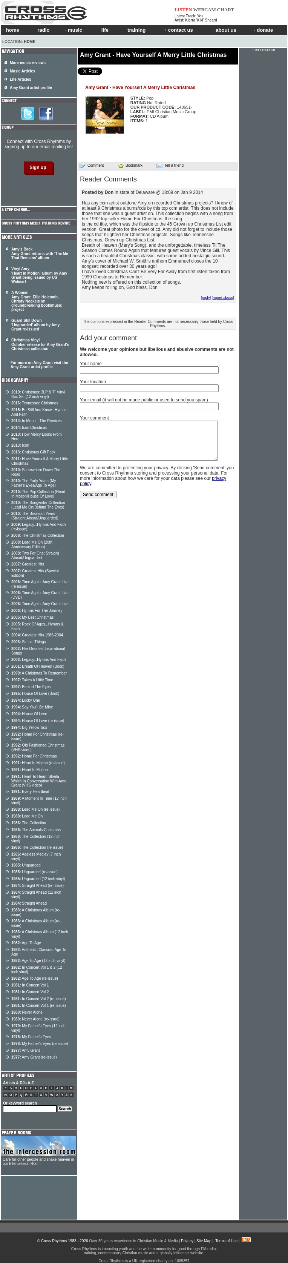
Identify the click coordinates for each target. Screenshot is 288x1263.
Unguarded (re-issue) (34, 872)
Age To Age (26, 943)
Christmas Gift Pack (33, 452)
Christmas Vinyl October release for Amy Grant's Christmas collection (40, 344)
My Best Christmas (32, 617)
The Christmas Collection (37, 535)
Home (29, 42)
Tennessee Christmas (34, 403)
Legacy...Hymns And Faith (38, 660)
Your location (93, 381)
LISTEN (183, 9)
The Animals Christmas (36, 830)
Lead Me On (27, 816)
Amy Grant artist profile (31, 88)
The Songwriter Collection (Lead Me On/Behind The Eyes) (38, 505)
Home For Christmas (34, 756)
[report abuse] (223, 297)
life (103, 30)
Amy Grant (25, 1050)
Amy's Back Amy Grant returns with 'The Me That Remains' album (39, 253)
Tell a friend (170, 165)
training (134, 30)
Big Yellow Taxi (29, 727)
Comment (92, 165)
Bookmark (130, 165)
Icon (20, 445)
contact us (179, 30)
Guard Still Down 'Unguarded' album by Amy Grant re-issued (35, 324)
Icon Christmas (29, 428)
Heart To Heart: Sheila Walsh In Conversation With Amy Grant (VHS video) (38, 780)
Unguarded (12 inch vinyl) (38, 879)
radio (41, 30)
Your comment (94, 418)
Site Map (203, 1241)
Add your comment (108, 338)
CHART (225, 9)
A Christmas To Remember (39, 673)
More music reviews (28, 63)
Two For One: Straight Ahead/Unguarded (35, 555)
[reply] (206, 297)
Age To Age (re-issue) (34, 978)
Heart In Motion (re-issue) (38, 763)
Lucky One (25, 700)
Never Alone (27, 1012)
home (11, 30)
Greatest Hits (27, 564)
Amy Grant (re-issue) (34, 1057)
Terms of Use (226, 1241)
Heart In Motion (29, 770)
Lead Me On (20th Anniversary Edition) (31, 544)
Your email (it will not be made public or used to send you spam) (144, 400)
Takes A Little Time (32, 680)
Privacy (187, 1241)
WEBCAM (204, 9)
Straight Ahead (29, 903)
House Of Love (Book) (35, 693)
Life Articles (20, 79)
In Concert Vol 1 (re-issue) (38, 1005)
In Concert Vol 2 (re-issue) (38, 999)
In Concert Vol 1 (30, 985)
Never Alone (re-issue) (35, 1019)
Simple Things (28, 642)
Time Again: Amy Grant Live (40, 604)
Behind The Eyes (31, 687)
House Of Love (29, 714)
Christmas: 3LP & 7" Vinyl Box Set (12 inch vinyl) (38, 394)
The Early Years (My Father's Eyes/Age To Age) (33, 483)
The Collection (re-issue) (37, 847)
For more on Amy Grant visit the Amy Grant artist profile (39, 365)
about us (223, 30)
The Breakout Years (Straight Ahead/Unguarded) (34, 516)
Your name (91, 363)
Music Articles (22, 71)
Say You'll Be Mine (32, 707)
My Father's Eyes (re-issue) (39, 1044)
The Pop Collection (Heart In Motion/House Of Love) (38, 494)
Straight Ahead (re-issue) (37, 885)
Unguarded (26, 865)
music (72, 30)
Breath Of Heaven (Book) (37, 666)
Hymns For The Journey (36, 610)
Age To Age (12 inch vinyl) (38, 961)
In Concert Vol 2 (30, 992)
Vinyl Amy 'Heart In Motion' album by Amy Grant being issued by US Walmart (39, 275)
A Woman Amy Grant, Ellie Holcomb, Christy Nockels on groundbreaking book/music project (36, 301)
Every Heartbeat (30, 792)
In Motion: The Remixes (36, 421)
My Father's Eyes (31, 1037)
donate (263, 30)
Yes (200, 16)
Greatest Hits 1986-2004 (37, 635)
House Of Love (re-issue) (37, 721)
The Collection (28, 823)
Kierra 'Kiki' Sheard (201, 20)
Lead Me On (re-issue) (35, 809)
